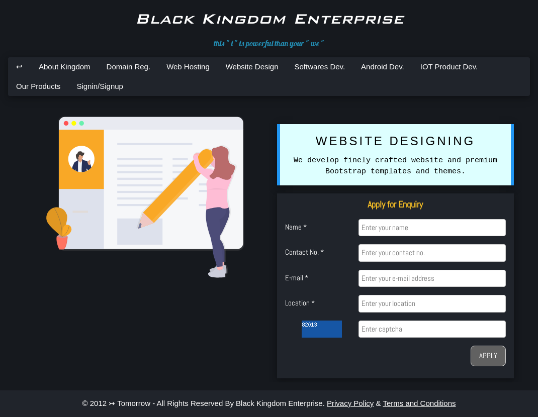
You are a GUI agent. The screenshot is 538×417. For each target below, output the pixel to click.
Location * (300, 302)
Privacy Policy (350, 403)
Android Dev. (382, 66)
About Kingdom (65, 66)
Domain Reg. (129, 66)
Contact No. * (304, 252)
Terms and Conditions (419, 403)
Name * (296, 227)
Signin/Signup (99, 86)
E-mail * (296, 277)
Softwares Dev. (320, 66)
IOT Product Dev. (449, 66)
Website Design (252, 66)
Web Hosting (188, 66)
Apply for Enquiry (395, 204)
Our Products (38, 86)
